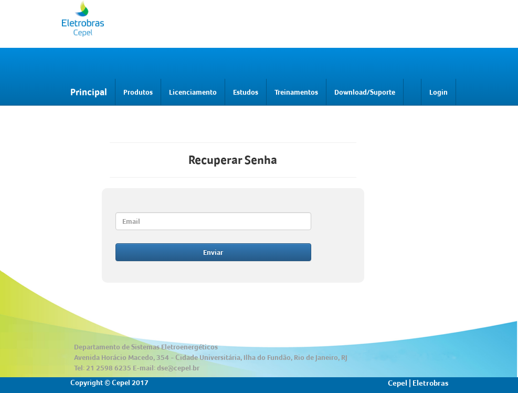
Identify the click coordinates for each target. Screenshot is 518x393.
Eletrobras (430, 383)
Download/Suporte (364, 92)
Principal (88, 91)
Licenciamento (193, 92)
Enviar (213, 252)
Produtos (138, 92)
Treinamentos (296, 92)
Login (438, 92)
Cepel (397, 383)
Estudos (245, 92)
